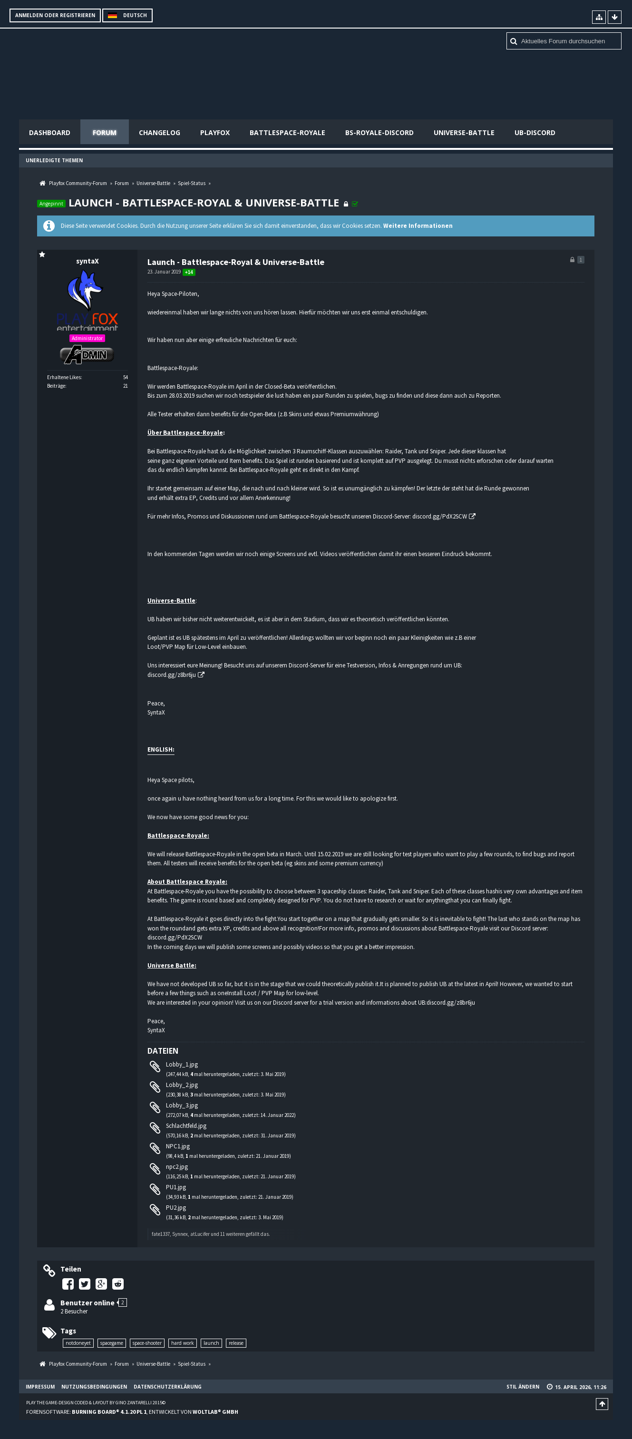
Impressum (40, 1386)
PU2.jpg (176, 1208)
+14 (189, 272)
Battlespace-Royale (287, 132)
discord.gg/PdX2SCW (439, 516)
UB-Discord (535, 132)
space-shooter (147, 1343)
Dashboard (49, 132)
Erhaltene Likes (64, 377)
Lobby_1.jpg (182, 1064)
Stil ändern (522, 1386)
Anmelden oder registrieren (55, 15)
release (236, 1343)
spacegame (111, 1343)
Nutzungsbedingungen (94, 1386)
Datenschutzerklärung (168, 1386)
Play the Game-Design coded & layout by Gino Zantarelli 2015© (95, 1403)
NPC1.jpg (178, 1146)
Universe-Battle (464, 132)
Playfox (215, 132)
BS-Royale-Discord (379, 132)
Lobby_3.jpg (182, 1105)
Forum (105, 132)
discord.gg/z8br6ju (171, 675)
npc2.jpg (177, 1167)
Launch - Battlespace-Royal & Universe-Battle (203, 202)
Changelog (159, 132)
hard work (182, 1343)
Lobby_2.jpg (182, 1085)
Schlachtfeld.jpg (186, 1126)
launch (211, 1343)
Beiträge (56, 385)
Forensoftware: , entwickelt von (132, 1411)
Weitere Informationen (418, 226)
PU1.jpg (176, 1187)
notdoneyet (78, 1343)
